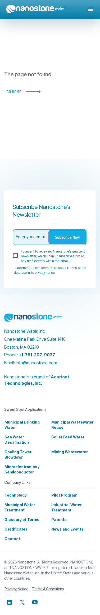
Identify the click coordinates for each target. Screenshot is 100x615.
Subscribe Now (67, 237)
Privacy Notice (16, 584)
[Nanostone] (33, 317)
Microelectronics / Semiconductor (20, 464)
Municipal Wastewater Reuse (70, 425)
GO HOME (25, 91)
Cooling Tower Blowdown (17, 449)
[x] (22, 597)
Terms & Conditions (48, 584)
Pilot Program (63, 490)
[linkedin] (9, 597)
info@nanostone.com (37, 362)
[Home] (35, 9)
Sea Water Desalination (24, 437)
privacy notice (43, 273)
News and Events (66, 524)
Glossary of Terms (20, 514)
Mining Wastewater (68, 447)
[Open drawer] (90, 9)
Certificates (14, 524)
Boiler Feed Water (67, 437)
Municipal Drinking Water (21, 425)
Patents (58, 514)
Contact (12, 533)
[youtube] (35, 597)
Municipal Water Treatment (18, 502)
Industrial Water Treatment (65, 502)
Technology (14, 490)
